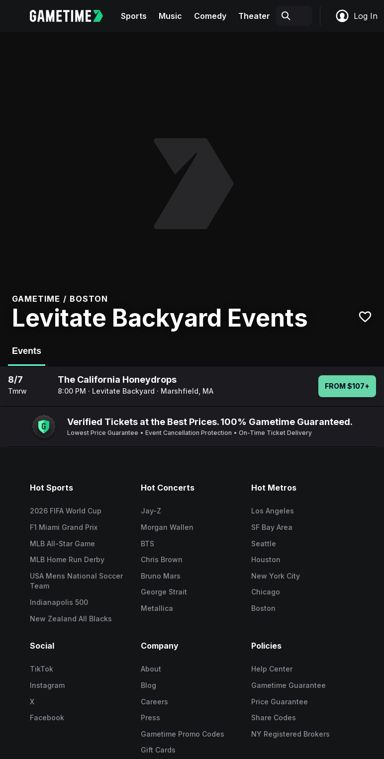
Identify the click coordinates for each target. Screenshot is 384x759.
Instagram (47, 685)
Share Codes (273, 717)
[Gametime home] (72, 16)
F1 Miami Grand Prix (63, 527)
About (151, 669)
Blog (148, 685)
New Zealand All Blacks (71, 618)
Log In (356, 15)
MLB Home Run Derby (67, 559)
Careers (154, 701)
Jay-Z (151, 510)
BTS (147, 543)
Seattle (263, 543)
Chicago (265, 592)
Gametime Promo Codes (182, 734)
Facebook (47, 717)
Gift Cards (158, 750)
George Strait (164, 592)
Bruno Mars (161, 576)
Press (150, 717)
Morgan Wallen (167, 527)
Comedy (210, 16)
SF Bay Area (271, 527)
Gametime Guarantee (288, 685)
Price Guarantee (279, 701)
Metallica (157, 608)
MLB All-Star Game (62, 543)
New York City (275, 576)
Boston (263, 608)
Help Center (271, 669)
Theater (254, 16)
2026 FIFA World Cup (65, 510)
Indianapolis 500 (59, 602)
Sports (134, 16)
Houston (266, 559)
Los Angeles (272, 510)
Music (170, 16)
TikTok (41, 669)
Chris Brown (162, 559)
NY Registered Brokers (290, 734)
